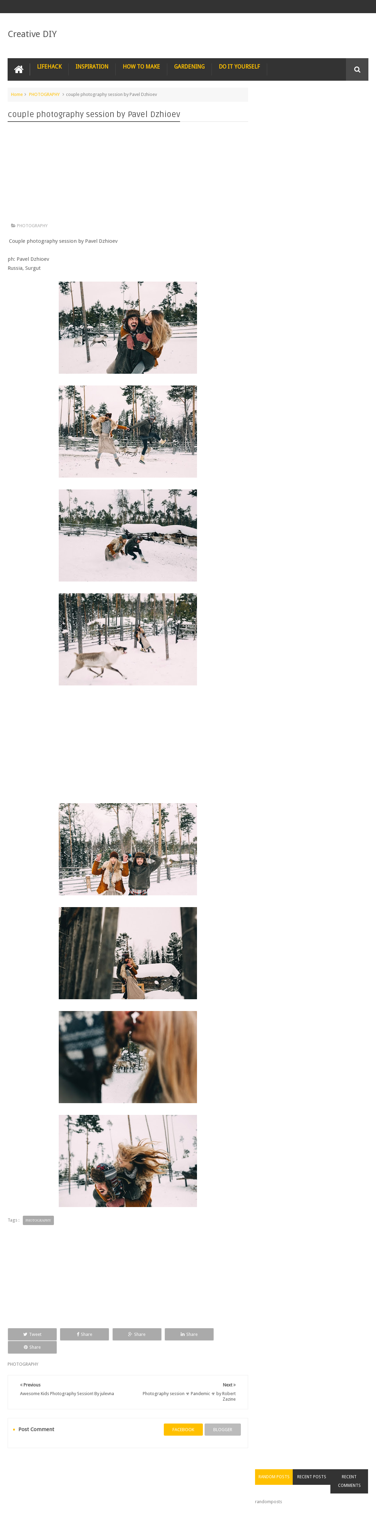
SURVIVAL (191, 1465)
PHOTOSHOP (98, 1465)
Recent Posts (314, 107)
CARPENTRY (25, 1479)
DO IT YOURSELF (239, 66)
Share (78, 1334)
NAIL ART (22, 1465)
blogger (220, 1416)
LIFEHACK (49, 66)
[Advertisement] (127, 173)
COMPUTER (317, 1465)
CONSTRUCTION (278, 1465)
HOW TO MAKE (141, 66)
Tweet (30, 1334)
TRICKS (242, 1465)
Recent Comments (350, 111)
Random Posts (278, 107)
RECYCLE (160, 1465)
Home (17, 94)
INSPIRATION (92, 66)
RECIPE (131, 1465)
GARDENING (189, 66)
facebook (181, 1416)
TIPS (218, 1465)
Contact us (351, 1493)
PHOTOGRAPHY (44, 94)
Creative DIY (32, 34)
